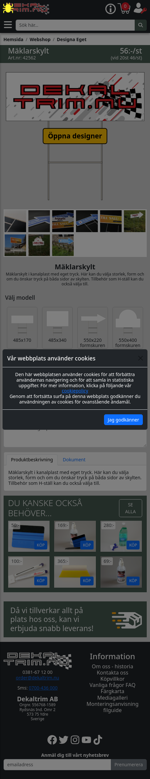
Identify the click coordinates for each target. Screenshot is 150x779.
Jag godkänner (123, 420)
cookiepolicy (75, 391)
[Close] (140, 358)
